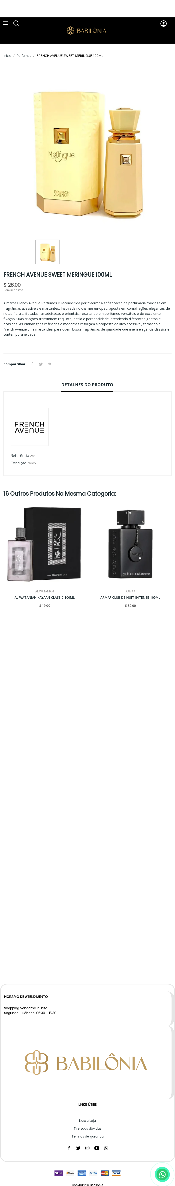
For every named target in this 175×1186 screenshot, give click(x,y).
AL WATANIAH (44, 591)
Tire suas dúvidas (87, 1128)
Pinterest (49, 364)
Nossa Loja (87, 1120)
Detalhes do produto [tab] (87, 384)
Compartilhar (32, 364)
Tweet (40, 364)
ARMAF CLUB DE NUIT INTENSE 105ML (130, 597)
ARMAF (130, 591)
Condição (19, 463)
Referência (20, 455)
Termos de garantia (88, 1136)
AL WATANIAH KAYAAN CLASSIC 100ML (45, 597)
